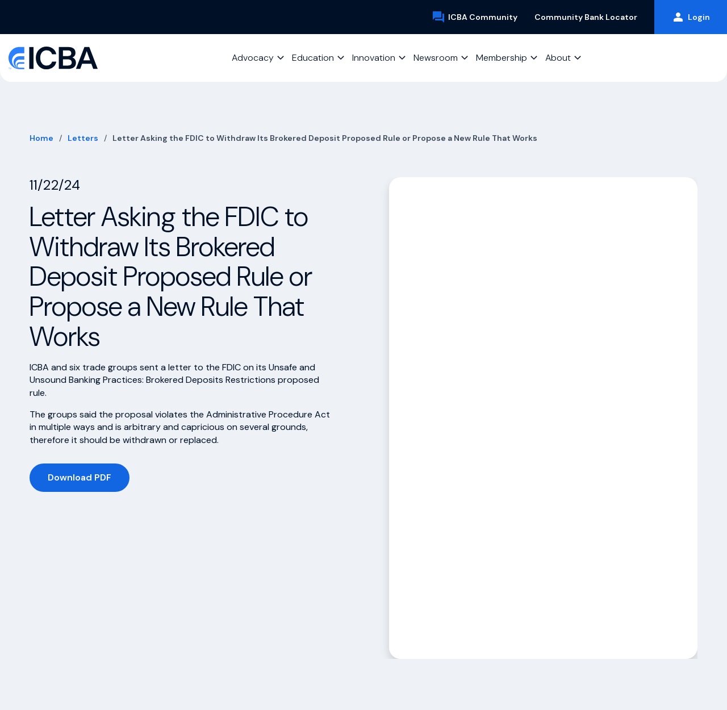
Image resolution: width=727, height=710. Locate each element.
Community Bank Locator (585, 17)
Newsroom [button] (435, 58)
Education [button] (313, 58)
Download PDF (79, 477)
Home (41, 138)
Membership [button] (501, 58)
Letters (83, 138)
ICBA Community (474, 17)
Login (690, 17)
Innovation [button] (373, 58)
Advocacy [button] (253, 58)
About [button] (558, 58)
